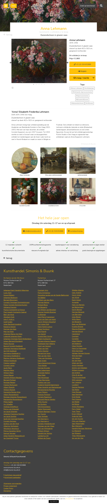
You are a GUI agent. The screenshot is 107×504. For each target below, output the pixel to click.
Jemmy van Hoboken (79, 368)
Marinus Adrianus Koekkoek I (14, 358)
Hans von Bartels (78, 305)
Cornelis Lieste (9, 366)
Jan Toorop (42, 414)
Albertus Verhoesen (11, 426)
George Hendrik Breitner (47, 312)
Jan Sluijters (42, 404)
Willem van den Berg (46, 300)
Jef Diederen (76, 344)
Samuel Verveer (9, 434)
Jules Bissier (76, 317)
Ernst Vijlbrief (77, 414)
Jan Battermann (77, 307)
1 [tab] (34, 84)
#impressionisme (82, 96)
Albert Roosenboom (11, 395)
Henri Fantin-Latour (45, 327)
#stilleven (89, 103)
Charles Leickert (9, 363)
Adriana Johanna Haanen (47, 341)
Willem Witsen (43, 431)
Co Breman (42, 315)
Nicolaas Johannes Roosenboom (15, 397)
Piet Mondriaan (43, 378)
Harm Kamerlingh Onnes (47, 363)
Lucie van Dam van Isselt (47, 320)
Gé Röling (75, 404)
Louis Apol (7, 293)
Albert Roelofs (9, 387)
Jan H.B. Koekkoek (10, 351)
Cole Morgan (76, 392)
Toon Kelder (42, 366)
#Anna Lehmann (76, 88)
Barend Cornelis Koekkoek (13, 346)
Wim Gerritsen (77, 351)
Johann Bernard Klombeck (13, 341)
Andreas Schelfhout (11, 407)
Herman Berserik (78, 312)
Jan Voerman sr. (43, 421)
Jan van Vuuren (77, 419)
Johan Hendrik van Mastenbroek (49, 387)
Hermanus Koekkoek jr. (12, 356)
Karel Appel (76, 300)
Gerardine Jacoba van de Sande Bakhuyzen (53, 295)
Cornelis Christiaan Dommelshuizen (16, 303)
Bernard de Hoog (44, 354)
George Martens (78, 387)
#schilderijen (89, 88)
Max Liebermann (44, 370)
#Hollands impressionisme (82, 92)
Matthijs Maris (9, 370)
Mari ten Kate (9, 332)
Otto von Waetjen (78, 421)
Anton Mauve (9, 375)
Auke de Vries (77, 416)
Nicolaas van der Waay (46, 426)
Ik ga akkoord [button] (54, 501)
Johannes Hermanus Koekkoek (15, 349)
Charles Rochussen (10, 385)
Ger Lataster (76, 383)
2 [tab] (36, 84)
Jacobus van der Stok (11, 424)
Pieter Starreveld (44, 409)
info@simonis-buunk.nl (12, 470)
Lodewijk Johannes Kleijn (13, 337)
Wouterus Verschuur (11, 429)
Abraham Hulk (9, 317)
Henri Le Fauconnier (79, 349)
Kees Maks (41, 375)
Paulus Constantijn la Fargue (14, 310)
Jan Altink (75, 298)
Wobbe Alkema (77, 290)
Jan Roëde (75, 402)
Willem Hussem (78, 370)
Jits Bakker (42, 298)
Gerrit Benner (77, 310)
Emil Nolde (76, 397)
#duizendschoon (77, 103)
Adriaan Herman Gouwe (81, 353)
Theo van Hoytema (45, 358)
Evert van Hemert (44, 346)
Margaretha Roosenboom (13, 400)
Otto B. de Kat (77, 375)
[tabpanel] (39, 61)
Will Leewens (77, 380)
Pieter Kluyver (9, 344)
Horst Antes (76, 295)
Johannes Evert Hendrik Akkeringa (16, 290)
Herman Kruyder (44, 368)
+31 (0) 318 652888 (82, 64)
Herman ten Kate (10, 329)
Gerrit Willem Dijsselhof (47, 322)
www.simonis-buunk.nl (12, 468)
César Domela (77, 346)
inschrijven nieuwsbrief (12, 475)
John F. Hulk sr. (9, 320)
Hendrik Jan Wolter (45, 434)
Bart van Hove (9, 315)
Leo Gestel (42, 334)
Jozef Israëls (8, 322)
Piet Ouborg (76, 399)
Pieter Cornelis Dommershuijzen (15, 305)
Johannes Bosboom (10, 298)
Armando (75, 303)
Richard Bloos (43, 305)
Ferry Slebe (76, 409)
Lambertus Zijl (43, 436)
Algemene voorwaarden (12, 484)
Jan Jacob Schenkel (10, 412)
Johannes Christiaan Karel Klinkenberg (17, 339)
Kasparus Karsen (10, 327)
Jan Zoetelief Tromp (11, 438)
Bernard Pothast (10, 380)
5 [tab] (44, 84)
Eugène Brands (77, 327)
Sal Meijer (75, 390)
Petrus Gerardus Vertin (12, 431)
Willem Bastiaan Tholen (47, 412)
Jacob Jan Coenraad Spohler (14, 419)
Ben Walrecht (77, 426)
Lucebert (75, 385)
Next (67, 62)
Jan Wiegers (76, 433)
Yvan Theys (76, 412)
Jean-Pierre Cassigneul (46, 317)
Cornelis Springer (10, 421)
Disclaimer (7, 491)
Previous (10, 62)
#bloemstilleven (82, 100)
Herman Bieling (43, 303)
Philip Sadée (8, 402)
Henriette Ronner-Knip (12, 392)
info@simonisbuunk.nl (32, 231)
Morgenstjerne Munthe (46, 390)
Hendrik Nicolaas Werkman (82, 429)
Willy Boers (76, 319)
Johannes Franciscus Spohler (14, 414)
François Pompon (44, 395)
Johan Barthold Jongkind (12, 324)
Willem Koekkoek (10, 361)
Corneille (75, 339)
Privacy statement (10, 486)
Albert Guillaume (44, 339)
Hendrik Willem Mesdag (13, 378)
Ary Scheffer (8, 404)
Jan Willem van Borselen (47, 310)
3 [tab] (39, 84)
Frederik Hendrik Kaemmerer (48, 385)
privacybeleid (69, 499)
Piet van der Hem (44, 356)
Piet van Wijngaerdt (45, 429)
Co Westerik (76, 431)
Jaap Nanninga (77, 395)
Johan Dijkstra (77, 341)
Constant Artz (43, 290)
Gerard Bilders (9, 295)
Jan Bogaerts (42, 307)
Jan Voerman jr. (43, 419)
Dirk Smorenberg (44, 407)
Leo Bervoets (77, 315)
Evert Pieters (43, 392)
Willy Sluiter (42, 402)
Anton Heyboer (77, 366)
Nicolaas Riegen (9, 383)
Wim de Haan (77, 356)
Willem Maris (9, 373)
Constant (75, 336)
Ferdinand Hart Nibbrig (46, 344)
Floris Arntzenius (44, 293)
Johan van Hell (43, 349)
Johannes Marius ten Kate (13, 334)
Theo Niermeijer (44, 380)
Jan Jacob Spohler (10, 417)
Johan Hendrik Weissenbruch (14, 436)
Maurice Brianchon (78, 329)
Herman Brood (77, 332)
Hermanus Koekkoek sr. (12, 354)
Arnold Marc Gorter (45, 337)
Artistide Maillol (44, 373)
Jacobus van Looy (44, 383)
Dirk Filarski (42, 332)
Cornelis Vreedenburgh (46, 424)
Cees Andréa (76, 293)
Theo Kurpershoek (79, 378)
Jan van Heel (76, 361)
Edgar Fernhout (43, 329)
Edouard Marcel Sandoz (46, 400)
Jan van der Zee (77, 438)
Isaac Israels (42, 361)
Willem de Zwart (44, 438)
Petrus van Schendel (11, 409)
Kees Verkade (43, 417)
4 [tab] (42, 84)
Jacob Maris (8, 368)
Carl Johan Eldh (43, 324)
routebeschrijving (75, 231)
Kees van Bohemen (79, 324)
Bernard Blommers (11, 300)
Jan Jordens (76, 373)
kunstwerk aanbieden (12, 478)
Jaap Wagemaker (78, 424)
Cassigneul (76, 334)
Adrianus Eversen (10, 307)
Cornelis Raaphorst (45, 397)
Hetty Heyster (43, 351)
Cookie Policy (8, 488)
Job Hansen (76, 358)
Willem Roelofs (9, 390)
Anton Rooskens (78, 407)
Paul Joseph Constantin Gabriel (15, 312)
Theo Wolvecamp (78, 436)
